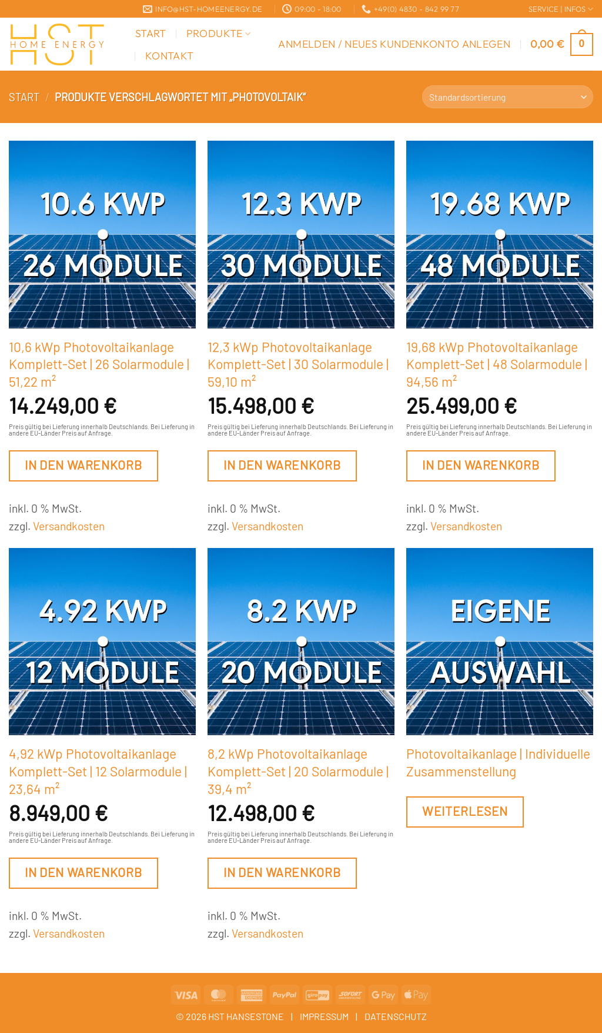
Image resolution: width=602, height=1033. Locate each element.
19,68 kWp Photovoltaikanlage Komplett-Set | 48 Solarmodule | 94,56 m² (496, 364)
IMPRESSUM (324, 1016)
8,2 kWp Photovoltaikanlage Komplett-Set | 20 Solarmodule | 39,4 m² (298, 770)
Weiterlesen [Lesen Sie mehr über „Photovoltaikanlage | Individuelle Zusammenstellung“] (465, 810)
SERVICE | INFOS (561, 9)
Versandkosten (69, 526)
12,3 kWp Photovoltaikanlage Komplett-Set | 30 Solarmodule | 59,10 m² (298, 364)
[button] (394, 44)
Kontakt (169, 55)
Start (150, 33)
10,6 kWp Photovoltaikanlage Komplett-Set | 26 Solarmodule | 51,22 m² (99, 364)
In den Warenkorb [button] (83, 464)
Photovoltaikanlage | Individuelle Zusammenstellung (498, 762)
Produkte (218, 33)
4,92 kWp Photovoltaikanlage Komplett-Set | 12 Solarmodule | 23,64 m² (98, 770)
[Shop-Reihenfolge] (507, 96)
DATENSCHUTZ (395, 1016)
